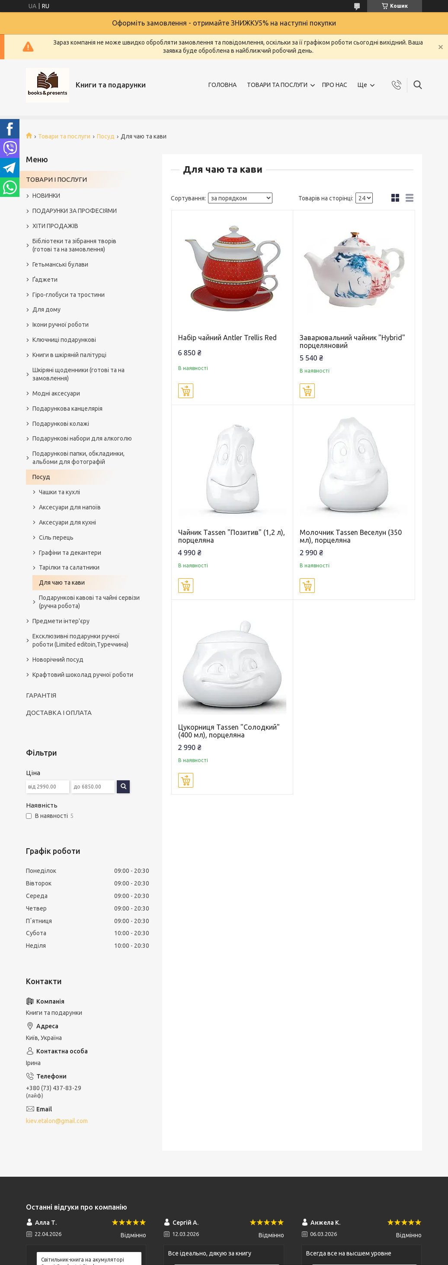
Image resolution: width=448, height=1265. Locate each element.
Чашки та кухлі (59, 492)
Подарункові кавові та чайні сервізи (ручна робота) (89, 601)
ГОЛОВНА (222, 84)
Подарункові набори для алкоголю (82, 438)
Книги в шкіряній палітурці (69, 354)
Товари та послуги (64, 136)
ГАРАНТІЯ (41, 695)
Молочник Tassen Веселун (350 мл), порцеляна (351, 536)
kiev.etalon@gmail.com (57, 1120)
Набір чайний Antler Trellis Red (227, 337)
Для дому (46, 309)
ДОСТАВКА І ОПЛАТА (59, 712)
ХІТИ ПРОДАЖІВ (55, 225)
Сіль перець (56, 537)
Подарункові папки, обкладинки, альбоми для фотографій (78, 457)
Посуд (106, 136)
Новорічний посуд (57, 659)
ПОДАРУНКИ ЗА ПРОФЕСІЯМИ (74, 210)
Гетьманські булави (60, 264)
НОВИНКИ (46, 195)
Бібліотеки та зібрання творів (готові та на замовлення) (74, 245)
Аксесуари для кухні (67, 522)
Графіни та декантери (70, 552)
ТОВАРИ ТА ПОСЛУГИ (277, 84)
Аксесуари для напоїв (70, 507)
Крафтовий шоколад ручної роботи (82, 674)
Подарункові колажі (60, 423)
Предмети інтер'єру (61, 621)
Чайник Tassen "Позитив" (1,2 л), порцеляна (231, 536)
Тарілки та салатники (69, 567)
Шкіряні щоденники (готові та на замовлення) (78, 374)
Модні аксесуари (56, 393)
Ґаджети (45, 279)
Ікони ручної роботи (60, 324)
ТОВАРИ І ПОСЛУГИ (56, 179)
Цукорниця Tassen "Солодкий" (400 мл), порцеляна (229, 731)
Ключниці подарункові (64, 339)
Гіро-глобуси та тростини (68, 294)
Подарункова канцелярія (67, 408)
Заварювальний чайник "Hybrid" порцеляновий (352, 341)
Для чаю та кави (62, 582)
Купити (185, 390)
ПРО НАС (334, 84)
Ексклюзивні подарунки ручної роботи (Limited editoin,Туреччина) (80, 640)
